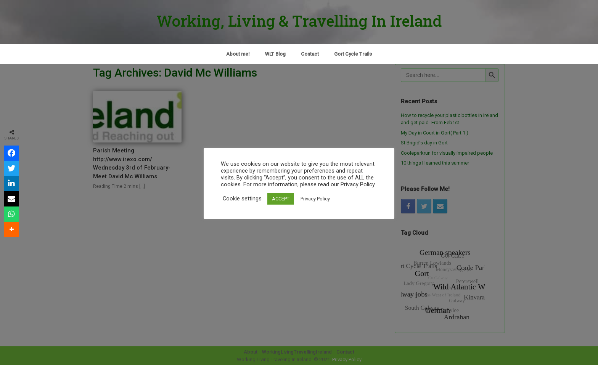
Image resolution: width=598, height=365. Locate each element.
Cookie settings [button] (242, 198)
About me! (238, 54)
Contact (310, 54)
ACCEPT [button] (280, 199)
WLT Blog (275, 54)
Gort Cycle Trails (353, 54)
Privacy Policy (315, 199)
